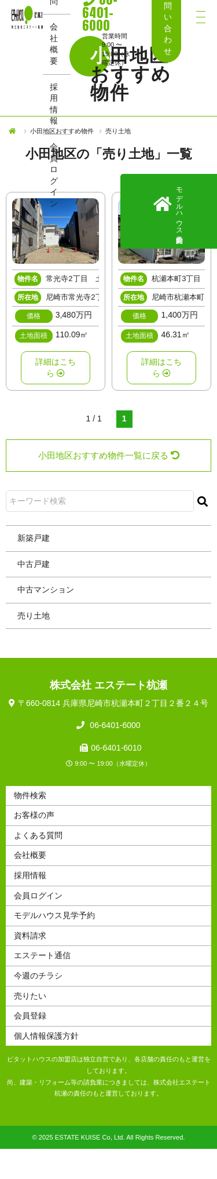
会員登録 (30, 1015)
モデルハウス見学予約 (54, 915)
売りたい (30, 995)
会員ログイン (54, 175)
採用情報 (54, 104)
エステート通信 (42, 955)
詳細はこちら (55, 367)
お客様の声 (34, 815)
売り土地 (33, 615)
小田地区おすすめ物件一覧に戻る (108, 455)
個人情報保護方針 (46, 1035)
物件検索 (30, 795)
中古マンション (45, 589)
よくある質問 (38, 835)
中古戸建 (33, 564)
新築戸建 (33, 538)
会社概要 (54, 44)
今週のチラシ (38, 975)
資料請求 (30, 935)
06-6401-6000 (113, 725)
